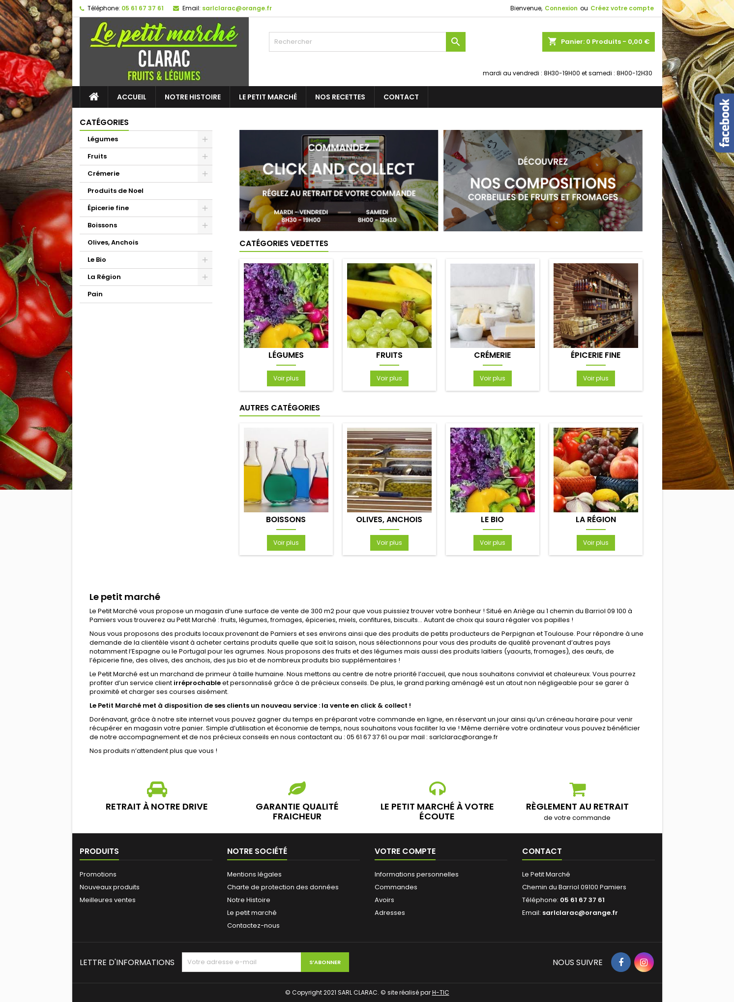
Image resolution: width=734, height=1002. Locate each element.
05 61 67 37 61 (142, 8)
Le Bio (97, 259)
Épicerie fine (108, 208)
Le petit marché (268, 97)
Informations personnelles (417, 874)
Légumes (103, 139)
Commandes (396, 887)
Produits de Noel (116, 190)
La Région (104, 277)
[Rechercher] (367, 42)
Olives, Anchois (113, 242)
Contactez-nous (253, 925)
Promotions (98, 874)
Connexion (561, 8)
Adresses (390, 912)
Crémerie (103, 173)
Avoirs (384, 900)
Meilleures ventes (108, 900)
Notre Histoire (193, 97)
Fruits (97, 156)
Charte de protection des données (283, 887)
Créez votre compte (622, 8)
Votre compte (405, 851)
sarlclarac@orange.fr (237, 8)
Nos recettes (340, 97)
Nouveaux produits (110, 887)
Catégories (104, 122)
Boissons (102, 225)
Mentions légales (254, 874)
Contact (401, 97)
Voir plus (286, 378)
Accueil (132, 97)
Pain (95, 294)
